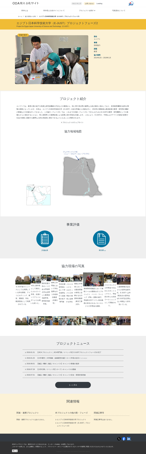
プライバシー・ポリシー (55, 446)
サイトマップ (76, 3)
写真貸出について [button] (118, 10)
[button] (87, 11)
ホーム (20, 16)
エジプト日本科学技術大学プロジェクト (71, 419)
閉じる (15, 451)
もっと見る (73, 385)
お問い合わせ (89, 3)
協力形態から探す (30, 16)
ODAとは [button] (24, 10)
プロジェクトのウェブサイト (73, 122)
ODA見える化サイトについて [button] (54, 10)
